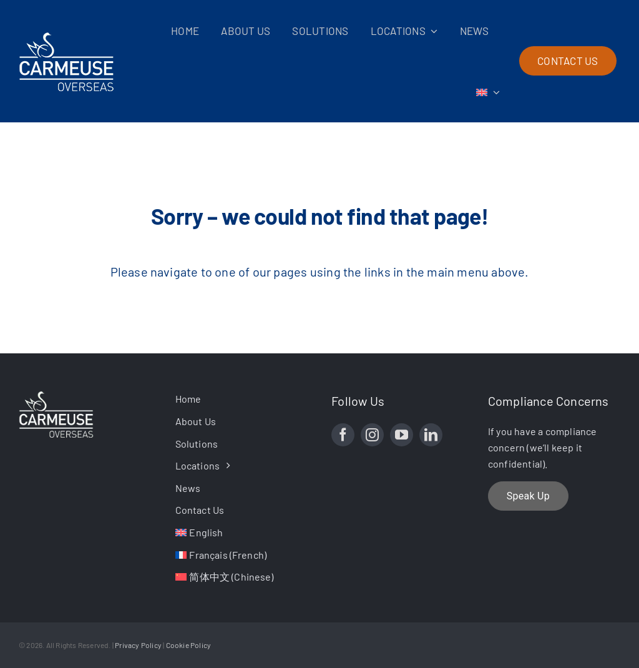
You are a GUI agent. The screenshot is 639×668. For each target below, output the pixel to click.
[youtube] (401, 434)
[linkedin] (430, 434)
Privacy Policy (138, 645)
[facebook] (342, 434)
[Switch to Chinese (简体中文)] (241, 577)
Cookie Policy (189, 645)
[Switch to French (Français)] (241, 555)
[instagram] (372, 434)
